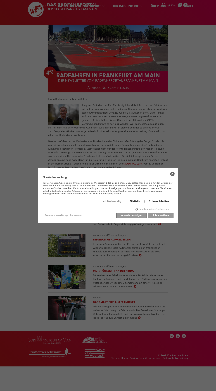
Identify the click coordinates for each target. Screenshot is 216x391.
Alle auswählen (161, 215)
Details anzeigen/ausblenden (154, 209)
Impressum (76, 215)
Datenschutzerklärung (56, 215)
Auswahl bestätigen (131, 215)
